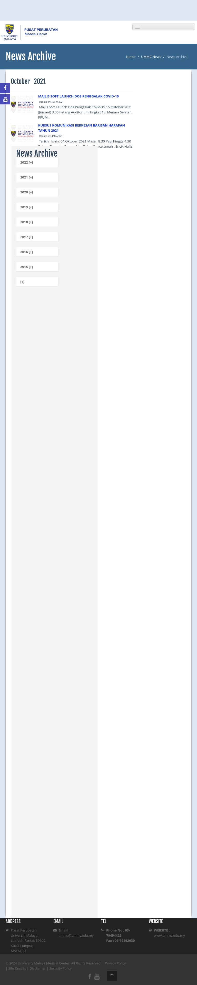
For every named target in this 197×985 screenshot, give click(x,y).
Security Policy (61, 968)
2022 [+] (26, 162)
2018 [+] (26, 222)
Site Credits (17, 968)
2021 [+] (26, 177)
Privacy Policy (115, 963)
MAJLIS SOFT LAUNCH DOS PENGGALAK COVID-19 (78, 96)
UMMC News (151, 56)
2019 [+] (26, 207)
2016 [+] (26, 251)
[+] (22, 281)
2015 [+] (26, 266)
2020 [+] (26, 192)
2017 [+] (26, 237)
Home (131, 56)
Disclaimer (37, 968)
